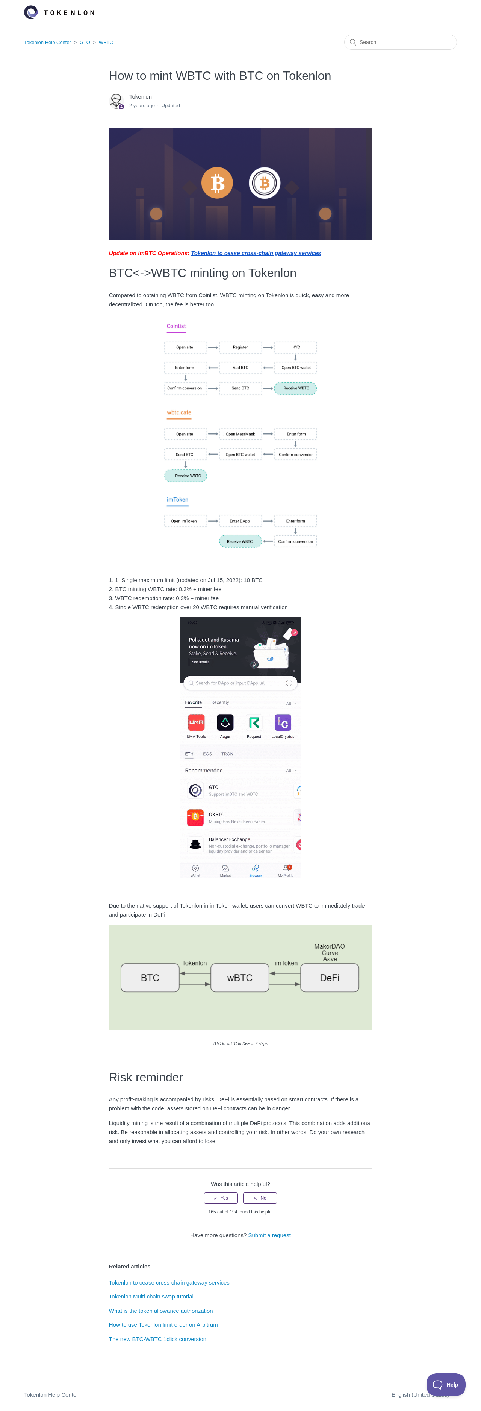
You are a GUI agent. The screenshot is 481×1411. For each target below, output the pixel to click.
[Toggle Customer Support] (446, 1384)
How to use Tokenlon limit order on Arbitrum (163, 1324)
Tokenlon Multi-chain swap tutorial (151, 1296)
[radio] (221, 1198)
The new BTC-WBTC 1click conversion (157, 1339)
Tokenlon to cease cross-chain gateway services (169, 1282)
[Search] (400, 42)
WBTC (106, 42)
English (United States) (421, 1394)
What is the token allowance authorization (161, 1311)
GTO (85, 42)
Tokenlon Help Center (47, 42)
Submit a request (269, 1235)
